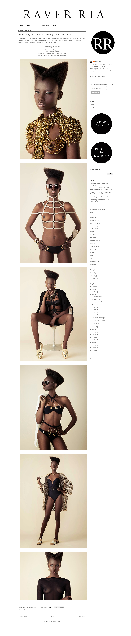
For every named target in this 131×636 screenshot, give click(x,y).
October (96, 299)
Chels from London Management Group (54, 55)
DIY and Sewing (95, 267)
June (95, 309)
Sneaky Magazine (67, 40)
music (92, 249)
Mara (91, 212)
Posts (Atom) (56, 621)
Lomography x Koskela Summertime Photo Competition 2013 (101, 193)
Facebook (93, 104)
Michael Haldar (55, 52)
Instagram (93, 107)
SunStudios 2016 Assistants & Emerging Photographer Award (99, 184)
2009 (93, 340)
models (37, 610)
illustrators (93, 255)
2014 (93, 327)
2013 (93, 329)
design (92, 273)
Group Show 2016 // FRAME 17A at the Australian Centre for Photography (101, 188)
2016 (93, 292)
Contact (36, 25)
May (95, 312)
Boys (91, 270)
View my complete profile (97, 76)
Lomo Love (93, 246)
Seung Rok (21, 42)
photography (43, 610)
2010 (93, 337)
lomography (93, 240)
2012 (93, 332)
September (97, 302)
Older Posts (81, 616)
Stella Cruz (54, 48)
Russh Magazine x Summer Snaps (100, 197)
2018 (93, 286)
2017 (93, 289)
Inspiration (93, 237)
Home (21, 25)
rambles (92, 229)
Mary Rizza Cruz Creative (97, 209)
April (95, 315)
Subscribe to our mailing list (102, 84)
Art (91, 232)
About (28, 25)
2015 (93, 294)
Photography (45, 25)
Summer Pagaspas (53, 50)
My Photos (93, 223)
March (96, 323)
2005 (93, 350)
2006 (93, 347)
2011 (93, 334)
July (95, 307)
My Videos (93, 279)
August (96, 304)
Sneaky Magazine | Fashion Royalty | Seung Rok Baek (44, 34)
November (97, 296)
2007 (93, 345)
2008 (93, 342)
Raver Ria (98, 61)
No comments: (42, 607)
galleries (92, 264)
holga (91, 243)
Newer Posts (23, 616)
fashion (25, 610)
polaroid (92, 276)
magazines (31, 610)
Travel (54, 25)
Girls (91, 258)
